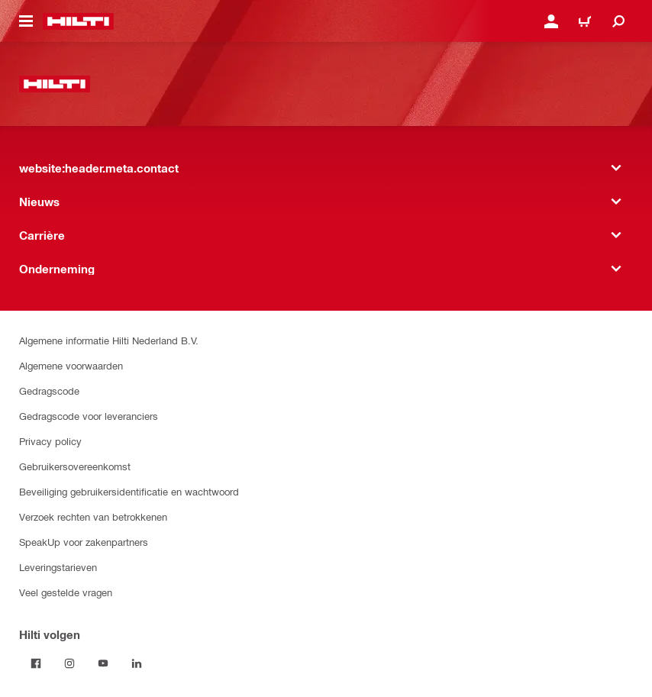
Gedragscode (49, 390)
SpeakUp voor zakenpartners (83, 541)
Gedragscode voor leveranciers (88, 415)
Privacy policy (50, 441)
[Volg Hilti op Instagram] (69, 663)
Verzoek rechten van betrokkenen (93, 516)
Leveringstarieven (58, 567)
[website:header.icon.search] (618, 21)
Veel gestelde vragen (65, 592)
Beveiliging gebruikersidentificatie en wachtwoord (129, 491)
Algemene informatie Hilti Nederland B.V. (109, 340)
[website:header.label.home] (78, 21)
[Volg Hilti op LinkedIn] (136, 663)
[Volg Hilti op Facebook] (36, 663)
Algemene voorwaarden (71, 365)
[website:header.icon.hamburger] (26, 21)
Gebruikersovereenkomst (75, 466)
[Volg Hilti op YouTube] (103, 663)
